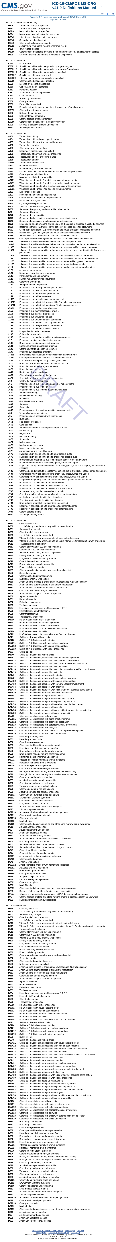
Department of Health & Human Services (47, 1231)
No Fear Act (75, 1233)
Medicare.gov (70, 1231)
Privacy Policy (41, 1233)
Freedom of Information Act (58, 1233)
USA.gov (80, 1231)
